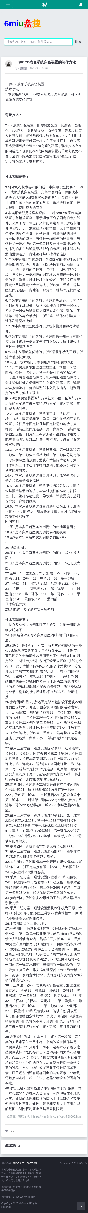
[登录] (81, 4)
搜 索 (78, 41)
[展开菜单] (8, 4)
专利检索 (21, 68)
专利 (12, 1131)
